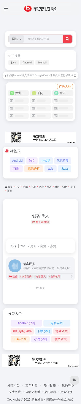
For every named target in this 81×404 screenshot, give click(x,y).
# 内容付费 (26, 276)
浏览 (43, 246)
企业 (13, 276)
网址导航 (22, 331)
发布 (23, 246)
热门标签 (50, 385)
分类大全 (13, 385)
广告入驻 (65, 86)
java (13, 62)
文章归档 (31, 385)
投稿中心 (68, 385)
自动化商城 (32, 392)
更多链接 (66, 392)
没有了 (40, 288)
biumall (42, 62)
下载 (43, 331)
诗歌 (16, 168)
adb (50, 168)
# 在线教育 (54, 276)
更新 (33, 246)
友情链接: (15, 392)
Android (27, 62)
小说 (40, 339)
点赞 (53, 246)
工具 (20, 339)
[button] (16, 39)
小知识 (45, 160)
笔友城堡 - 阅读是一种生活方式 (52, 399)
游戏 (62, 331)
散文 (32, 160)
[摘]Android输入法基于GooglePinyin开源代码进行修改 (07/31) (44, 75)
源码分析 (34, 168)
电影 (57, 323)
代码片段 (63, 160)
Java (64, 168)
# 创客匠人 (40, 276)
